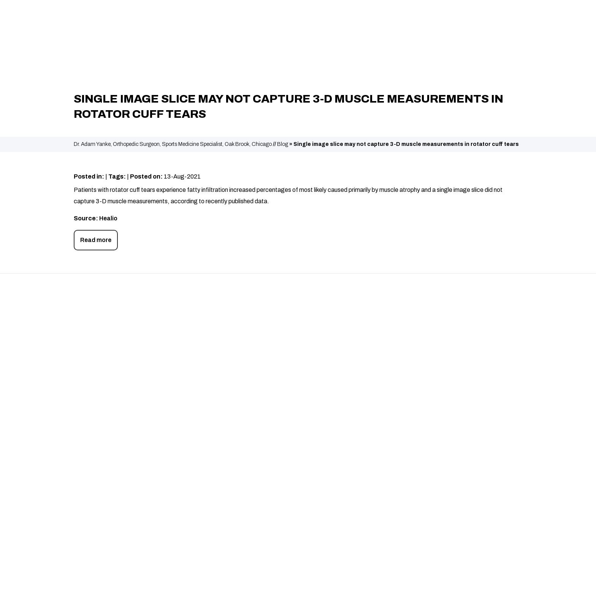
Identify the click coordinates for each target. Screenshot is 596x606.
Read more (95, 240)
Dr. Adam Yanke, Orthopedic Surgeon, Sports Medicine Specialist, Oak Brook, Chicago (173, 144)
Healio (108, 218)
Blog (282, 144)
